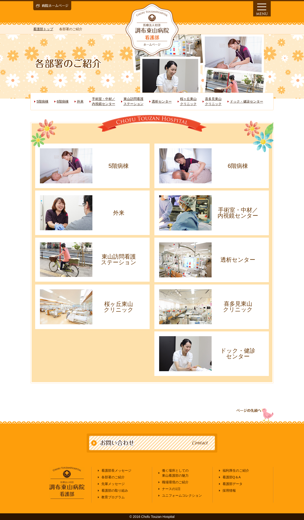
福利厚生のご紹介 (236, 470)
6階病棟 (63, 101)
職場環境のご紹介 (175, 482)
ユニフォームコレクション (182, 495)
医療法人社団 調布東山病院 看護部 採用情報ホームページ (152, 29)
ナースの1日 (171, 489)
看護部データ (232, 484)
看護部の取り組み (114, 490)
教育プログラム (113, 497)
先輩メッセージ (113, 484)
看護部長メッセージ (116, 470)
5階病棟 (42, 101)
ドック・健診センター (246, 101)
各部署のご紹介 (113, 477)
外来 (80, 101)
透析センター (162, 101)
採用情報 (229, 490)
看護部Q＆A (232, 477)
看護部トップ (43, 29)
